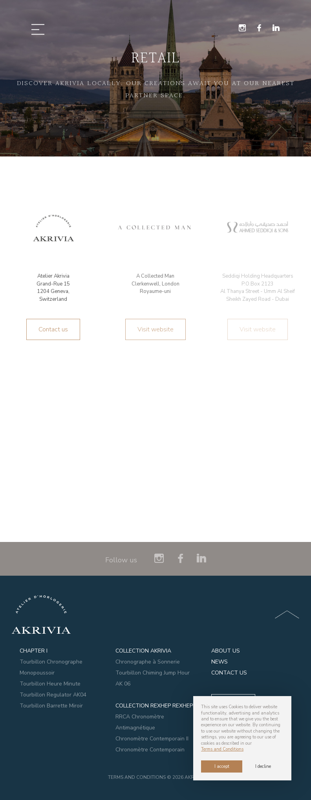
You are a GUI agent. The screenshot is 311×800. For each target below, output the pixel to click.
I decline (263, 766)
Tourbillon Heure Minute (50, 683)
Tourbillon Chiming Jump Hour (152, 672)
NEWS (219, 661)
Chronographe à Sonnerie (147, 661)
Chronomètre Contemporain (150, 749)
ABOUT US (225, 651)
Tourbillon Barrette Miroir (51, 705)
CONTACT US (229, 672)
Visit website (155, 329)
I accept (221, 766)
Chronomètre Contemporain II (151, 738)
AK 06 (122, 683)
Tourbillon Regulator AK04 (53, 694)
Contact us (53, 329)
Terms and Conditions (137, 777)
